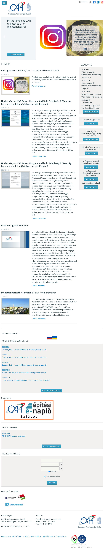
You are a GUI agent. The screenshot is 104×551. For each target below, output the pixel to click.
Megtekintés (91, 124)
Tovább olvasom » (39, 86)
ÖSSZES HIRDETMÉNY (51, 446)
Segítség (26, 536)
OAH (20, 7)
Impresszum (6, 536)
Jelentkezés (91, 153)
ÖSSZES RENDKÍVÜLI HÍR (51, 391)
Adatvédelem (36, 536)
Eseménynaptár (91, 112)
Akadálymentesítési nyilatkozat (55, 536)
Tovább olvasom (16, 54)
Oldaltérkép (16, 536)
